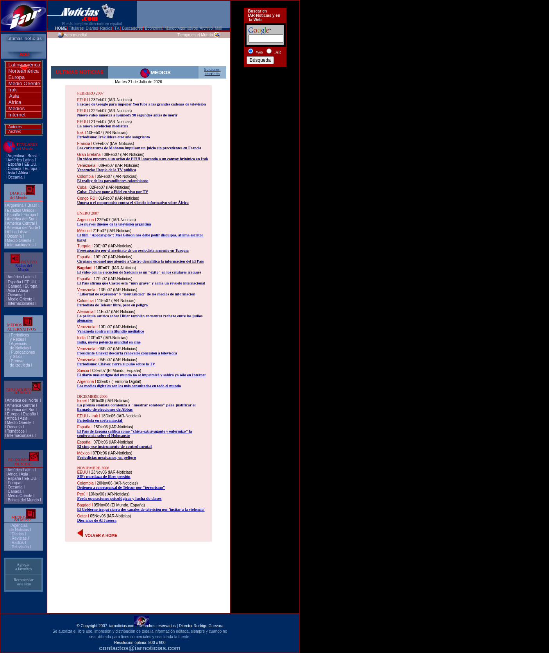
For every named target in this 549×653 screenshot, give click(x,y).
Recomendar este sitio (24, 582)
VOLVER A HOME (101, 535)
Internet (16, 115)
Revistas (19, 538)
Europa (16, 77)
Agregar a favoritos (23, 566)
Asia (14, 96)
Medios (16, 108)
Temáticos (16, 431)
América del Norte (22, 227)
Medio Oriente (24, 83)
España (14, 164)
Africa (14, 102)
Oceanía (15, 177)
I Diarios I (18, 534)
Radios (18, 542)
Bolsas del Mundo (23, 500)
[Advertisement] (264, 98)
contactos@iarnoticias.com (140, 648)
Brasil (32, 205)
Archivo (14, 131)
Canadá (14, 168)
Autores (14, 127)
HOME (61, 28)
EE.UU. (30, 164)
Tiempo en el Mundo (195, 35)
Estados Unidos (20, 210)
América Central (21, 223)
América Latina (20, 160)
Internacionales (20, 245)
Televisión (20, 547)
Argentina (15, 156)
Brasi (31, 156)
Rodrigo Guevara (209, 626)
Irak (12, 90)
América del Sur (20, 219)
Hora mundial (75, 35)
